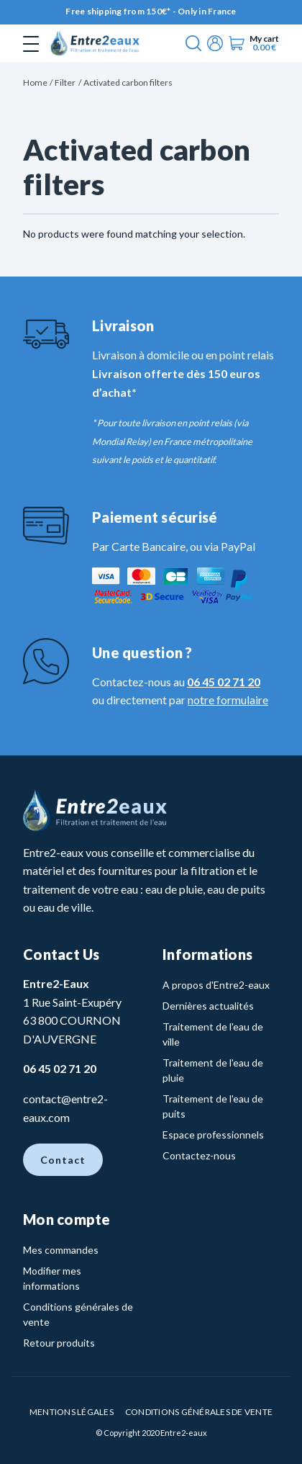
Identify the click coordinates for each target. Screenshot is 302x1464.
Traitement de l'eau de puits (213, 1106)
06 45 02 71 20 (223, 681)
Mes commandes (61, 1250)
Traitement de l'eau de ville (213, 1034)
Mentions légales (71, 1411)
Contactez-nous (199, 1155)
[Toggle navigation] (31, 43)
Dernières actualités (208, 1006)
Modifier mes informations (52, 1278)
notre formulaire (228, 699)
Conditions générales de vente (78, 1314)
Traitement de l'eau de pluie (213, 1070)
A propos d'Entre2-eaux (216, 985)
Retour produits (59, 1343)
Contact (63, 1160)
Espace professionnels (213, 1134)
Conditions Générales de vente (199, 1411)
